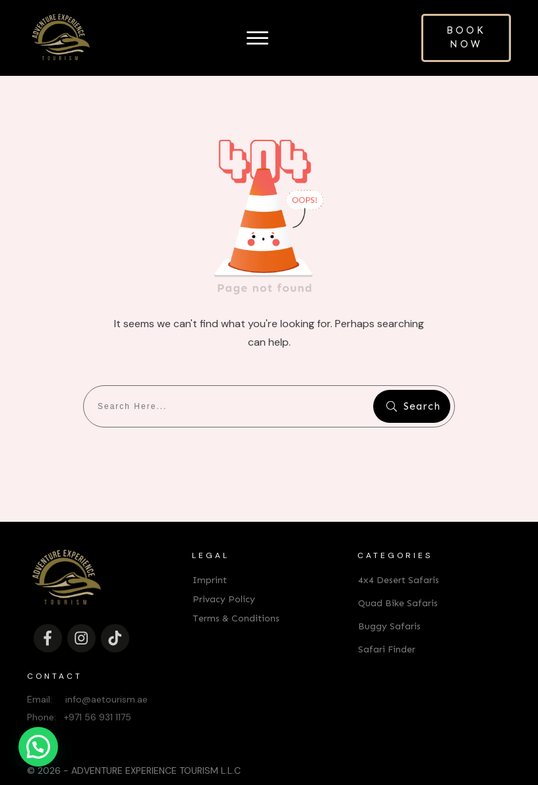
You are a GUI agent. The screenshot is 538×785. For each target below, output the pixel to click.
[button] (38, 747)
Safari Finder (386, 629)
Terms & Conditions (236, 597)
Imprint (210, 559)
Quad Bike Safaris (398, 582)
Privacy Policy (224, 578)
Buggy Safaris (389, 605)
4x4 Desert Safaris (398, 559)
